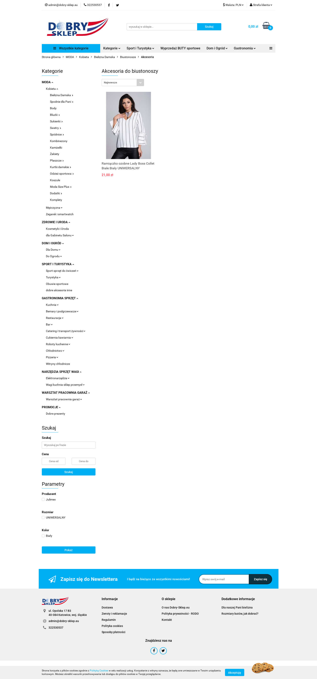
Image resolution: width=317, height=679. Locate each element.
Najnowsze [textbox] (110, 82)
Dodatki (56, 193)
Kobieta (52, 88)
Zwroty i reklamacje (114, 613)
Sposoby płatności (113, 632)
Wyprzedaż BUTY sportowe (180, 48)
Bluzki (55, 114)
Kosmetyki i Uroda (57, 228)
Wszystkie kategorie (71, 48)
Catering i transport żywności (65, 331)
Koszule (55, 180)
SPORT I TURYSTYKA (58, 264)
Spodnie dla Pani (61, 101)
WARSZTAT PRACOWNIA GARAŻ (66, 393)
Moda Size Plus (61, 186)
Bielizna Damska (61, 95)
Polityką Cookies (99, 670)
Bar (49, 324)
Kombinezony (58, 141)
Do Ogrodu (54, 256)
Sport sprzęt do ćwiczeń (62, 270)
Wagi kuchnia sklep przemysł (65, 384)
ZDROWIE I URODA (56, 222)
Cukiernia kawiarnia (59, 337)
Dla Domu (53, 249)
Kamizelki (56, 147)
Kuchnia (52, 304)
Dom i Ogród (217, 48)
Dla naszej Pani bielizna (237, 607)
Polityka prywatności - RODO (180, 613)
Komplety (56, 199)
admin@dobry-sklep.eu (64, 621)
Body (53, 108)
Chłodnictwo (55, 350)
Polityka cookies (112, 626)
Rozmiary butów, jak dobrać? (240, 613)
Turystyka (53, 277)
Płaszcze (57, 160)
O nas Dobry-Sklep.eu (176, 607)
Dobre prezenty (55, 413)
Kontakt (167, 619)
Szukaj (68, 472)
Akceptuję (234, 672)
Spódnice (57, 134)
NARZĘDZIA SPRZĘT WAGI (61, 372)
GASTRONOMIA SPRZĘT (60, 298)
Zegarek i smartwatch (60, 214)
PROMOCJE (51, 407)
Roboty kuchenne (58, 344)
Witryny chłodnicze (58, 363)
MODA (47, 82)
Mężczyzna (54, 207)
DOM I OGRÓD (53, 243)
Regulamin (109, 619)
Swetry (55, 128)
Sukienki (56, 121)
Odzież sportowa (62, 173)
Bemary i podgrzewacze (62, 311)
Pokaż (69, 550)
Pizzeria (52, 357)
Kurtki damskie (60, 167)
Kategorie (111, 48)
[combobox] (123, 82)
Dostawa (107, 607)
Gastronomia (245, 48)
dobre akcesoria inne (59, 290)
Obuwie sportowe (57, 283)
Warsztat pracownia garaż (64, 399)
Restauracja (55, 318)
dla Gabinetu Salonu (60, 235)
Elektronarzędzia (57, 378)
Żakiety (54, 154)
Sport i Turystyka (140, 48)
